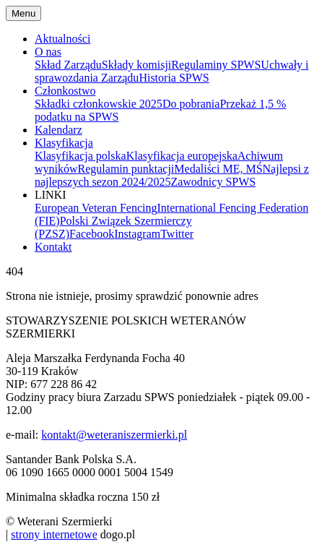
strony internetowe (54, 534)
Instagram (137, 234)
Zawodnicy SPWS (213, 182)
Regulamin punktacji (126, 169)
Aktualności (62, 39)
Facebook (91, 234)
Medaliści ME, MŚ (218, 169)
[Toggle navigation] (23, 13)
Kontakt (53, 247)
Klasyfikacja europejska (182, 156)
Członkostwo (65, 91)
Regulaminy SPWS (216, 65)
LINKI (50, 195)
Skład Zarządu (68, 65)
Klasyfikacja (64, 143)
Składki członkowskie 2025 (98, 104)
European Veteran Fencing (96, 208)
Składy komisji (136, 65)
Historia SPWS (174, 78)
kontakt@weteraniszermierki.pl (114, 434)
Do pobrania (191, 104)
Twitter (176, 234)
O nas (48, 52)
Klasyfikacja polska (80, 156)
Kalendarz (58, 130)
